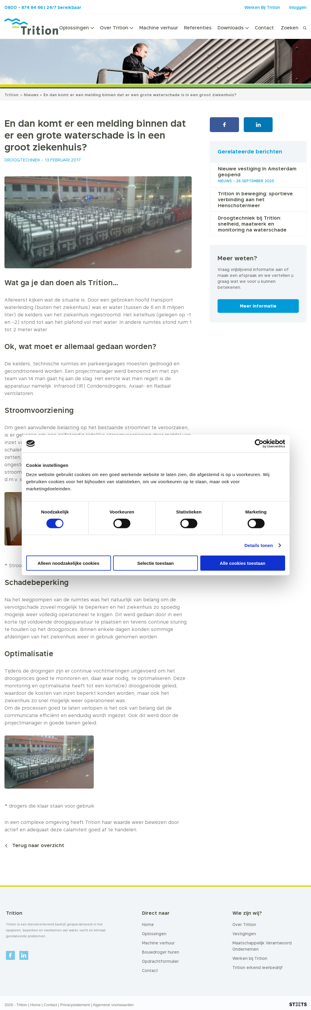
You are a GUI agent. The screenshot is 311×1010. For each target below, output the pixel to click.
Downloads (233, 28)
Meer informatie (258, 305)
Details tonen (259, 545)
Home (35, 1005)
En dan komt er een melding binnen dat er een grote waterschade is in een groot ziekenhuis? (140, 94)
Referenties (198, 28)
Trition (11, 94)
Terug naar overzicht (38, 845)
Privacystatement (75, 1005)
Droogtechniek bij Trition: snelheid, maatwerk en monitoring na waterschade (252, 224)
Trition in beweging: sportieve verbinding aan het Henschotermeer (255, 199)
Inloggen (298, 7)
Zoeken (290, 28)
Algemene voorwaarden (113, 1005)
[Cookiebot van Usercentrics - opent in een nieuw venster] (259, 443)
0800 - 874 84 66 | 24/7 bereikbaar (42, 7)
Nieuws (32, 94)
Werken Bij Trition (262, 7)
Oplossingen (76, 28)
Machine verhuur (158, 28)
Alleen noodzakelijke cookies (68, 563)
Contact (264, 28)
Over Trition (116, 28)
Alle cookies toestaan (242, 563)
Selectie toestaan (155, 563)
